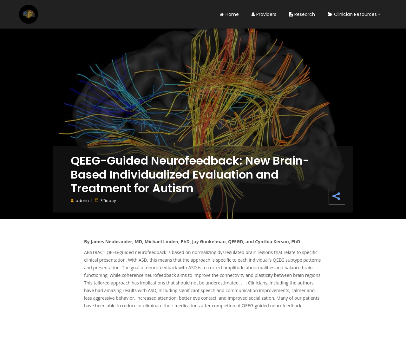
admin (82, 200)
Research (302, 14)
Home (229, 14)
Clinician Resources (352, 14)
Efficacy (108, 200)
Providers (264, 14)
